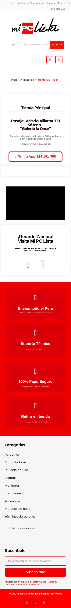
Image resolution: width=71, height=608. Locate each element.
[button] (56, 8)
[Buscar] (35, 45)
